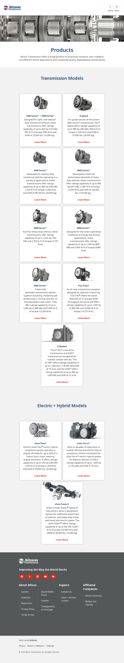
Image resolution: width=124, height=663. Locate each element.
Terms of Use (27, 614)
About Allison (28, 585)
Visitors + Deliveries (35, 645)
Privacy (22, 645)
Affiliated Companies (90, 587)
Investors (25, 597)
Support (64, 585)
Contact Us (66, 591)
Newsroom (26, 603)
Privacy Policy (28, 608)
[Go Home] (12, 7)
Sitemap (50, 645)
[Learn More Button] (40, 142)
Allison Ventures (93, 595)
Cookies (45, 600)
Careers (25, 591)
